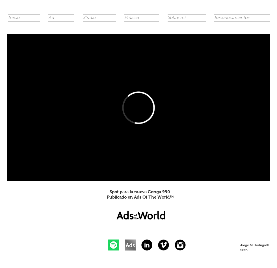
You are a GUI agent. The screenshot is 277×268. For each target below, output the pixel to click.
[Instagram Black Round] (180, 245)
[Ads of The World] (130, 245)
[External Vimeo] (138, 107)
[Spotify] (113, 245)
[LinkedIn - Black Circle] (146, 245)
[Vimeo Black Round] (163, 245)
